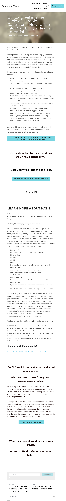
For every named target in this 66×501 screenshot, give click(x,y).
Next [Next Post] (36, 470)
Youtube (35, 341)
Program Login (57, 6)
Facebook (11, 341)
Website (43, 341)
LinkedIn (28, 341)
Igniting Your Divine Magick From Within (44, 473)
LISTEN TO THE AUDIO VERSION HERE (33, 173)
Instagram (19, 341)
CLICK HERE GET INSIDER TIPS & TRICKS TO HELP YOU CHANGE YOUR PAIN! (33, 133)
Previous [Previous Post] (10, 470)
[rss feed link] (58, 482)
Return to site (12, 482)
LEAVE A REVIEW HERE (33, 412)
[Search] (48, 6)
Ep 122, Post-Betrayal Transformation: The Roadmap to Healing (17, 475)
